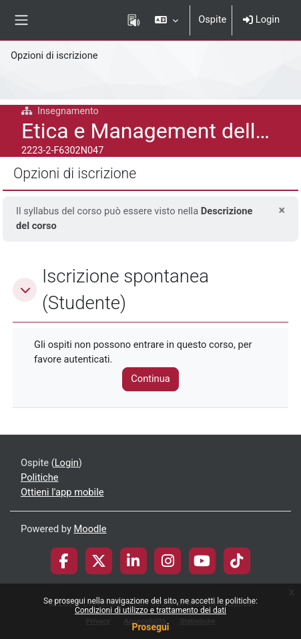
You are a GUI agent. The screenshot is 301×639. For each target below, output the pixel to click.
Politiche (40, 477)
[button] (166, 20)
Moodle (90, 529)
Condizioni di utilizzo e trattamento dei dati (150, 610)
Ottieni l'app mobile (62, 492)
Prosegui (150, 627)
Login (261, 19)
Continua (150, 379)
